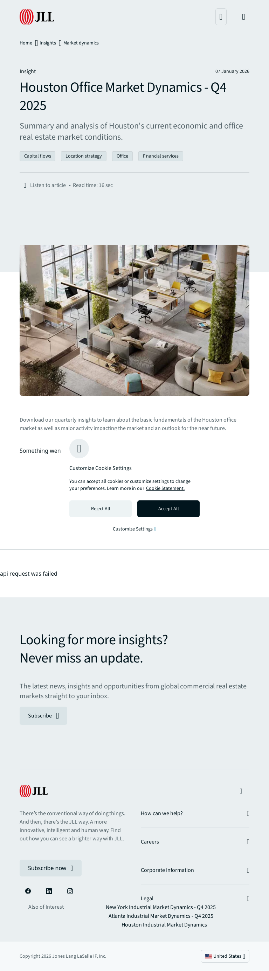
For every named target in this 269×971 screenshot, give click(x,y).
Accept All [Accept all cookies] (168, 508)
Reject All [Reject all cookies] (100, 508)
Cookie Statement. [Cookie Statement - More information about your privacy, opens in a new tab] (165, 488)
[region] (134, 485)
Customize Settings (134, 529)
